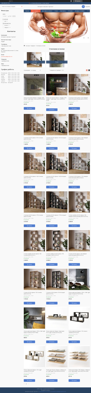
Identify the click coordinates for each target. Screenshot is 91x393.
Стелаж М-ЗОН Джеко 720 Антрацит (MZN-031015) (55, 293)
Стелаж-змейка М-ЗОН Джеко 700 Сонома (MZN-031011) (32, 254)
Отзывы (70, 10)
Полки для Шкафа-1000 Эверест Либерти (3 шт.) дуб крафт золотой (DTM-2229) (79, 370)
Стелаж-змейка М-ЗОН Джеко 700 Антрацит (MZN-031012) (55, 254)
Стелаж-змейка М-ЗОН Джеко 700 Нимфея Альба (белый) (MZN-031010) (78, 215)
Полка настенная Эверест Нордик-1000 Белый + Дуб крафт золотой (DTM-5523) (34, 98)
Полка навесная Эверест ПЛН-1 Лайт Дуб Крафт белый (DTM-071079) (79, 293)
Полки (56, 62)
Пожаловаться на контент (44, 391)
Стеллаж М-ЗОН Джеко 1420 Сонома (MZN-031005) (33, 177)
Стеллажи (34, 62)
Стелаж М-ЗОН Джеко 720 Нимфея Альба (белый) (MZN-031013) (78, 254)
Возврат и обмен (80, 10)
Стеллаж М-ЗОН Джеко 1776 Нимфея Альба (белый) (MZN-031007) (78, 177)
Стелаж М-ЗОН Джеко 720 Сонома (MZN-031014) (33, 293)
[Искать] (21, 6)
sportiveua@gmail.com (6, 56)
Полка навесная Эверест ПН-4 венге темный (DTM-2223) (78, 332)
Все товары (35, 10)
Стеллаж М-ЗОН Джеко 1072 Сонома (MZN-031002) (33, 138)
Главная (27, 10)
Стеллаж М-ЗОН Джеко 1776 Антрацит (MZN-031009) (56, 215)
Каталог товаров (30, 45)
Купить (30, 108)
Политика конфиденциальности (58, 391)
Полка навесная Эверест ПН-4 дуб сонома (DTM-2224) (32, 370)
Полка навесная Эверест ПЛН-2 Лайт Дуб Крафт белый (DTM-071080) (34, 332)
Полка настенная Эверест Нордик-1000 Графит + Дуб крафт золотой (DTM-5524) (56, 99)
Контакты (63, 10)
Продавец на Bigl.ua (45, 390)
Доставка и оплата (47, 10)
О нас (56, 10)
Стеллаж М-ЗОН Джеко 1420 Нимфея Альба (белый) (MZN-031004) (78, 138)
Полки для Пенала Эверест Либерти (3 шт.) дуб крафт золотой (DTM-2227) (56, 370)
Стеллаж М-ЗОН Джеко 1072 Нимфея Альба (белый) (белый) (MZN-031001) (78, 98)
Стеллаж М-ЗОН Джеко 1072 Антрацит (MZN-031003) (56, 138)
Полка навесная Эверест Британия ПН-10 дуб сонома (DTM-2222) (55, 332)
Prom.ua (52, 388)
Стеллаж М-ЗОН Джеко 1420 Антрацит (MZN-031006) (56, 177)
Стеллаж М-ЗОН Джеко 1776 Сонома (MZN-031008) (33, 215)
